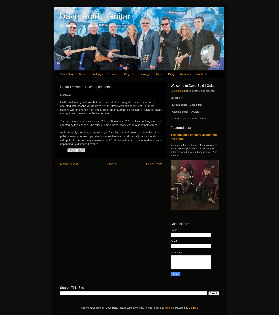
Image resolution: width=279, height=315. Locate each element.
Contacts (201, 74)
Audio (158, 74)
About (82, 74)
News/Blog (66, 74)
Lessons (113, 74)
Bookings (97, 74)
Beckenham (177, 91)
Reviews (185, 74)
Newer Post (69, 164)
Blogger (193, 307)
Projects (129, 74)
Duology (145, 74)
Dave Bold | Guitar (95, 16)
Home (111, 164)
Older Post (154, 164)
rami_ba (169, 307)
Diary (171, 74)
